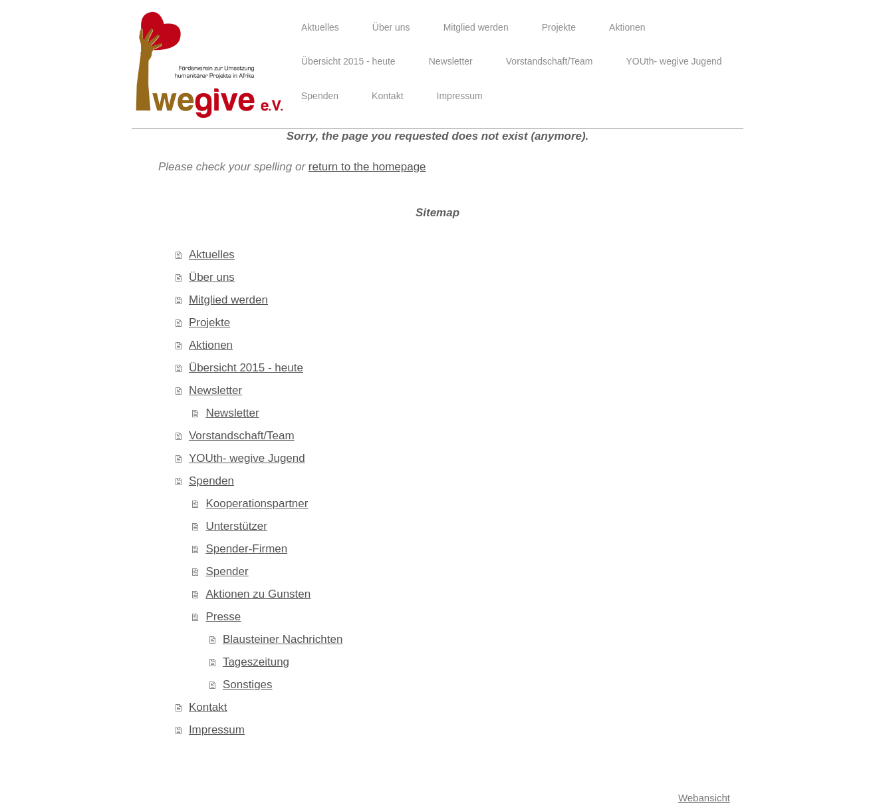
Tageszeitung (256, 662)
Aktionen (211, 345)
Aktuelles (212, 254)
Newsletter (215, 390)
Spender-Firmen (246, 548)
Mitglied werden (228, 300)
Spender (226, 571)
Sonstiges (248, 684)
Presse (223, 616)
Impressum (217, 729)
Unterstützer (236, 526)
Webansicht (704, 797)
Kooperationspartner (256, 503)
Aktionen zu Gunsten (258, 594)
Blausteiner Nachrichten (282, 639)
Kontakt (208, 707)
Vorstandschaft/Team (242, 435)
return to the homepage (367, 166)
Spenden (211, 481)
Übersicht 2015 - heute (246, 367)
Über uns (212, 277)
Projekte (209, 322)
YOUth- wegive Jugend (247, 458)
